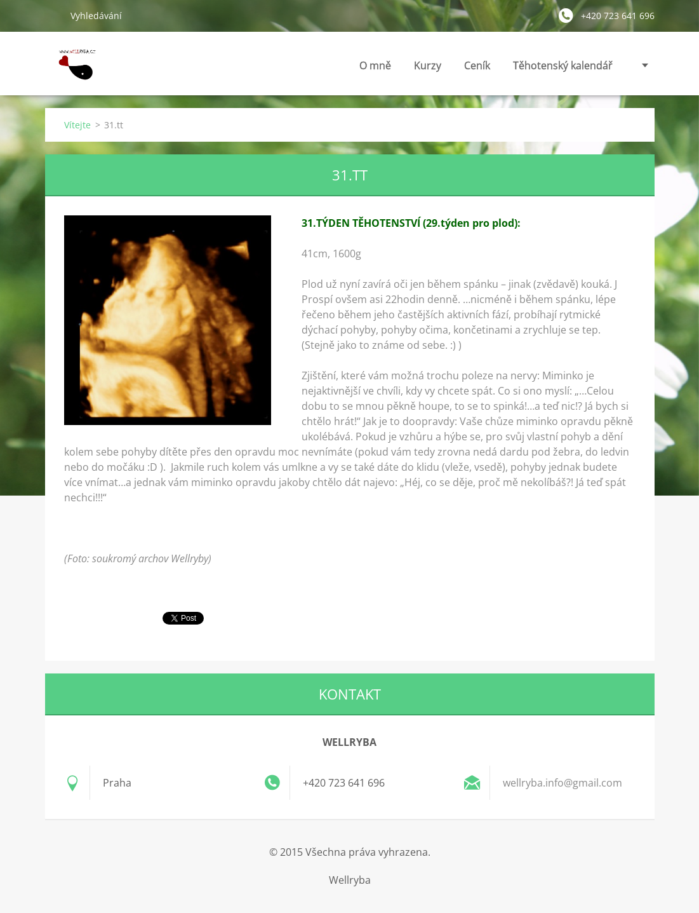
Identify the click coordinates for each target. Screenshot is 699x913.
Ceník (477, 68)
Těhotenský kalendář (563, 68)
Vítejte (77, 125)
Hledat (52, 15)
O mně (375, 68)
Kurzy (427, 68)
